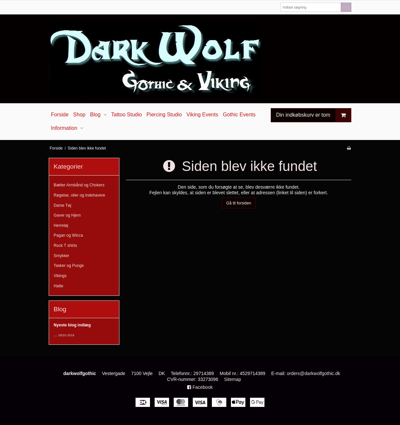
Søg (346, 7)
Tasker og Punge (69, 265)
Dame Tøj (62, 205)
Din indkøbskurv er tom (313, 115)
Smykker (61, 255)
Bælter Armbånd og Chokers (79, 185)
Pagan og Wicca (68, 235)
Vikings (60, 275)
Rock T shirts (65, 245)
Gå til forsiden (238, 203)
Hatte (58, 286)
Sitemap (232, 379)
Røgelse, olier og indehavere (79, 195)
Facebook (200, 387)
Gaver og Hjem (67, 215)
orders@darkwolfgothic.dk (313, 373)
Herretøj (61, 225)
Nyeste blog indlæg (72, 325)
